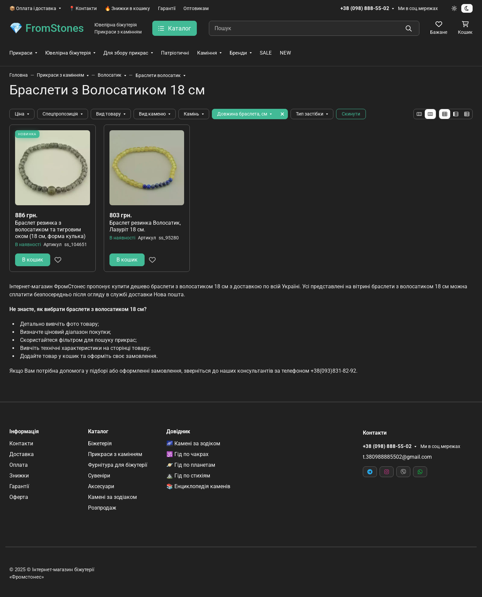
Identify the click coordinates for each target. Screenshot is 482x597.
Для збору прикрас (125, 53)
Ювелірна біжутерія (68, 53)
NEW (285, 53)
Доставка (21, 454)
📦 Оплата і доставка (32, 8)
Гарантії (166, 8)
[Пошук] (314, 28)
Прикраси (20, 53)
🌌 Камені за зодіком (193, 443)
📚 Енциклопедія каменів (198, 486)
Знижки (19, 475)
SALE (266, 53)
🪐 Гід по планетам (190, 465)
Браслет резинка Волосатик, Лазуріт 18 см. (145, 226)
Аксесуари (101, 486)
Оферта (18, 497)
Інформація (24, 431)
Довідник (178, 431)
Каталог (98, 431)
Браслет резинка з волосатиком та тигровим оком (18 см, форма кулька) (50, 229)
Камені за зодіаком (112, 497)
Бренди (238, 53)
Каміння (207, 53)
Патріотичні (175, 53)
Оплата (18, 465)
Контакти (21, 443)
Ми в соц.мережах (418, 8)
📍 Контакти (83, 8)
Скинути (351, 114)
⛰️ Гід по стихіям (188, 475)
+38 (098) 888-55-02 (364, 8)
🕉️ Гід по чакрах (187, 454)
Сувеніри (99, 475)
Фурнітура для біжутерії (117, 465)
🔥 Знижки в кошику (127, 8)
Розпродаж (102, 508)
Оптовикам (196, 8)
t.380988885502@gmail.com (397, 457)
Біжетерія (100, 443)
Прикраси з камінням (115, 454)
